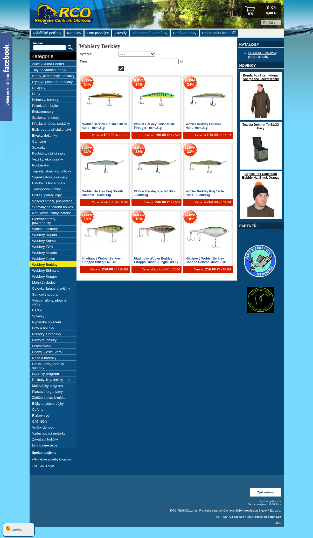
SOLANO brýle (44, 466)
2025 (278, 523)
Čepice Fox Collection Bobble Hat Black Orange (260, 175)
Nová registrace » (270, 501)
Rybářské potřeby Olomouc (53, 459)
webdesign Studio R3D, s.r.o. (262, 510)
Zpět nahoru (265, 492)
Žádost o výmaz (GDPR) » (264, 504)
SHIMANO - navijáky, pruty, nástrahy (262, 55)
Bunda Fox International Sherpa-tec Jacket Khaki (261, 77)
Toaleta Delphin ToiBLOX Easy (260, 126)
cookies (14, 530)
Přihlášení (270, 22)
